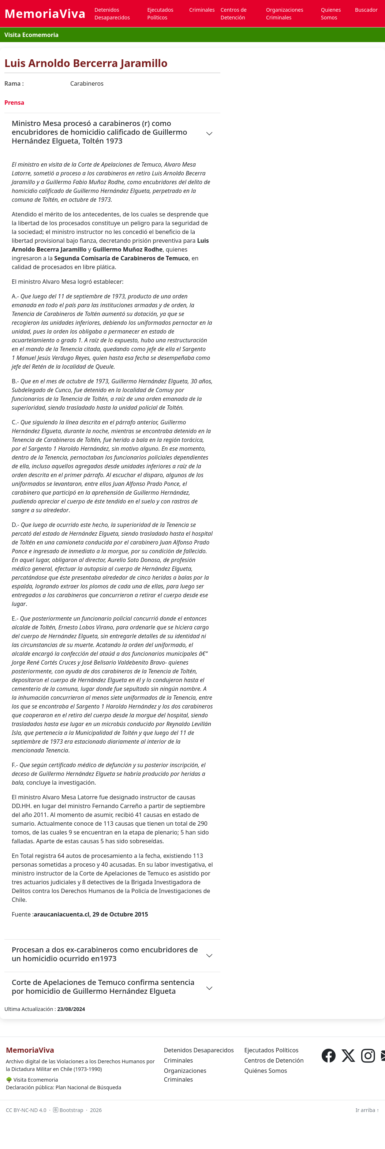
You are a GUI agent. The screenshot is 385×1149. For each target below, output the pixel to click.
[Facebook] (329, 1056)
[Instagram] (368, 1056)
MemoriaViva (45, 13)
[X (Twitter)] (348, 1056)
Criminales (202, 9)
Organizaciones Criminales (284, 13)
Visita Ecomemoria (31, 35)
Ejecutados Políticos (160, 13)
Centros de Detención (234, 13)
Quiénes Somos (265, 1071)
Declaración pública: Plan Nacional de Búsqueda (63, 1087)
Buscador (366, 9)
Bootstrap (68, 1110)
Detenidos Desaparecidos (112, 13)
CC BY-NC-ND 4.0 (26, 1110)
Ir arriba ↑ (367, 1110)
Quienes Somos (331, 13)
